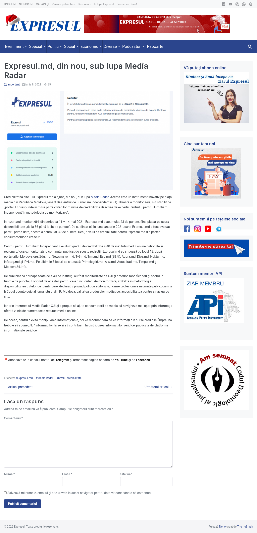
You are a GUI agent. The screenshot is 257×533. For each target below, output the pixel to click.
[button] (250, 46)
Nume (9, 474)
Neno (222, 526)
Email (67, 474)
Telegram (62, 360)
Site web (126, 474)
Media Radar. (100, 197)
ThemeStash (245, 526)
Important (13, 84)
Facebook (143, 360)
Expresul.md (25, 378)
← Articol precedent (18, 387)
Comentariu (13, 418)
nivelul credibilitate (70, 378)
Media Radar (45, 378)
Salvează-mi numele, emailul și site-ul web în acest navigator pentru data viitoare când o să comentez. (79, 493)
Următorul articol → (159, 387)
